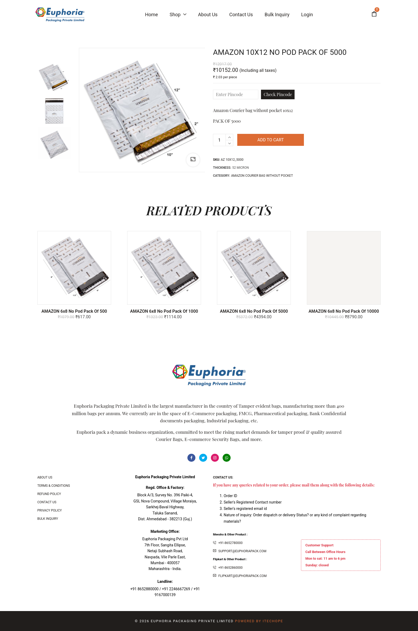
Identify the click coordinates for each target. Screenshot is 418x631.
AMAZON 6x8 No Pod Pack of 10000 (343, 311)
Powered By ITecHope (259, 621)
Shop (178, 14)
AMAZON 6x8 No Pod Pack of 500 (74, 311)
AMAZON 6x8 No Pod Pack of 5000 (254, 311)
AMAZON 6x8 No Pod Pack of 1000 (164, 311)
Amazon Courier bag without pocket (262, 176)
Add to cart (270, 139)
